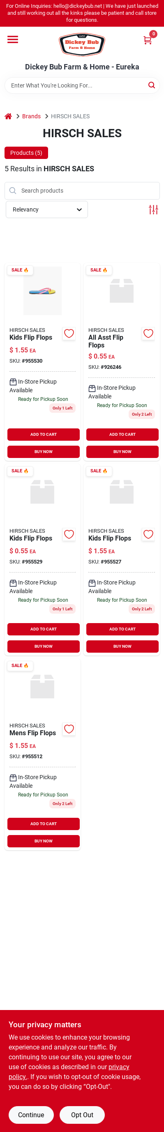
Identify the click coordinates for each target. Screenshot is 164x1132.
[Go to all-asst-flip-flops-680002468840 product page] (121, 362)
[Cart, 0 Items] (147, 40)
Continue (31, 1115)
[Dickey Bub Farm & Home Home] (82, 44)
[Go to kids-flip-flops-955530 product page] (43, 362)
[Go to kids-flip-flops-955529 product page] (43, 560)
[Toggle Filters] (153, 209)
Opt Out (82, 1115)
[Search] (152, 85)
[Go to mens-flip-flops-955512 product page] (43, 754)
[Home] (8, 116)
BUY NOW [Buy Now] (44, 451)
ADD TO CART (43, 434)
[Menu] (12, 39)
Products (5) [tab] (26, 153)
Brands (31, 116)
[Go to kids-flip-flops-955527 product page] (121, 560)
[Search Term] (82, 85)
